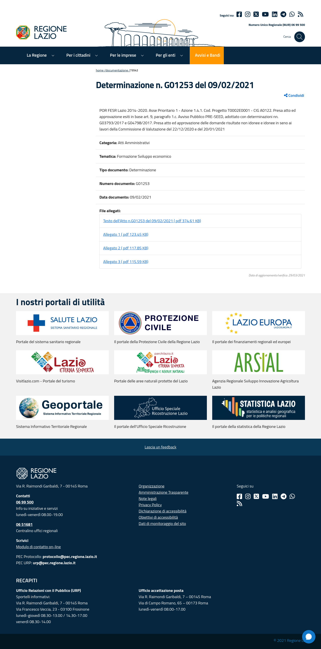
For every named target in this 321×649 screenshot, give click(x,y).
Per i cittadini (78, 55)
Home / (101, 70)
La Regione (37, 55)
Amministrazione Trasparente (163, 492)
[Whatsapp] (292, 14)
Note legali (148, 499)
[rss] (300, 14)
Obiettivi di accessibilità (158, 517)
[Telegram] (283, 496)
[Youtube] (265, 14)
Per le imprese (123, 55)
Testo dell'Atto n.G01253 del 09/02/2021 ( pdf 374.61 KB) (152, 221)
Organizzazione (152, 486)
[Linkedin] (274, 14)
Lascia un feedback (160, 447)
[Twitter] (256, 14)
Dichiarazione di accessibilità (162, 511)
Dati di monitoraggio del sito (162, 523)
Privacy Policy (150, 505)
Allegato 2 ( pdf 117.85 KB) (125, 248)
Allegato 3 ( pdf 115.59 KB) (125, 262)
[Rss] (239, 503)
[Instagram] (247, 14)
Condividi (294, 95)
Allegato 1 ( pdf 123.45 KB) (125, 234)
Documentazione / (118, 70)
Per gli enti (165, 55)
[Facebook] (239, 14)
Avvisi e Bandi (207, 55)
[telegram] (283, 14)
